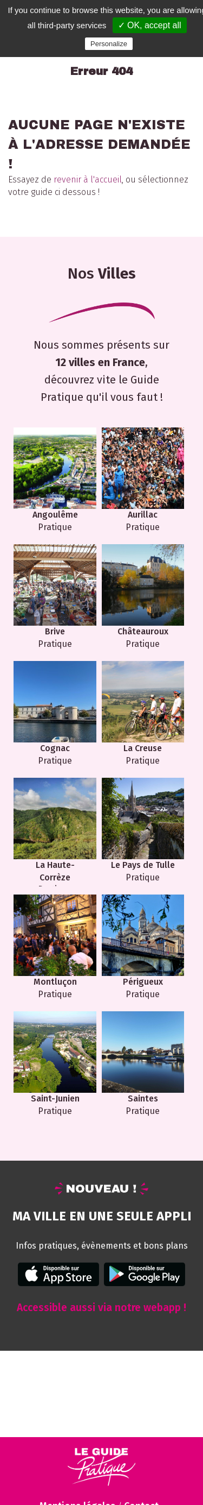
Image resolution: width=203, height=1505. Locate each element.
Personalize (108, 44)
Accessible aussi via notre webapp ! (101, 1307)
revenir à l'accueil (88, 179)
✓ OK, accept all (149, 25)
